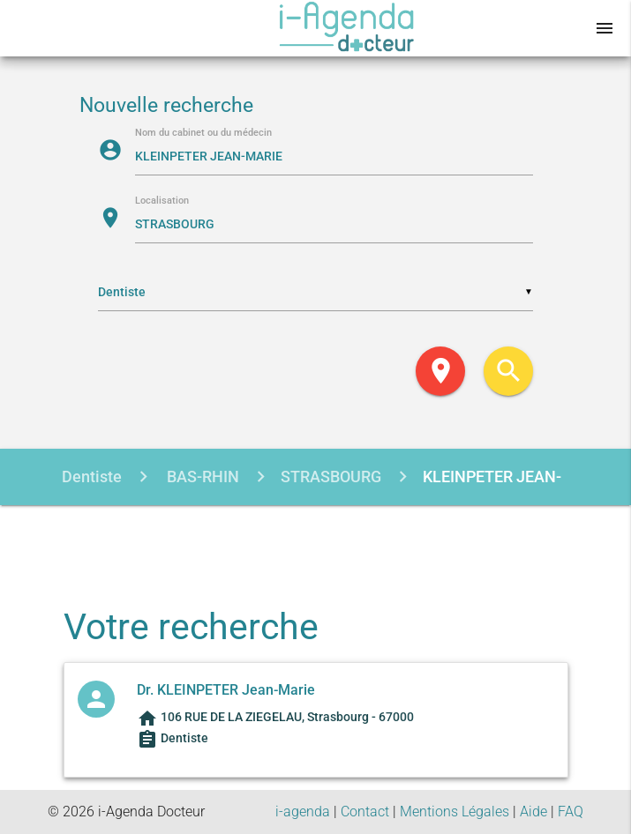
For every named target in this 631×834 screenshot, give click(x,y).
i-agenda (302, 811)
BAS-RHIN (201, 476)
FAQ (570, 811)
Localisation (162, 201)
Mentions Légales (454, 811)
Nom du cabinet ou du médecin (203, 133)
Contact (365, 811)
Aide (533, 811)
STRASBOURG (331, 476)
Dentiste (92, 476)
